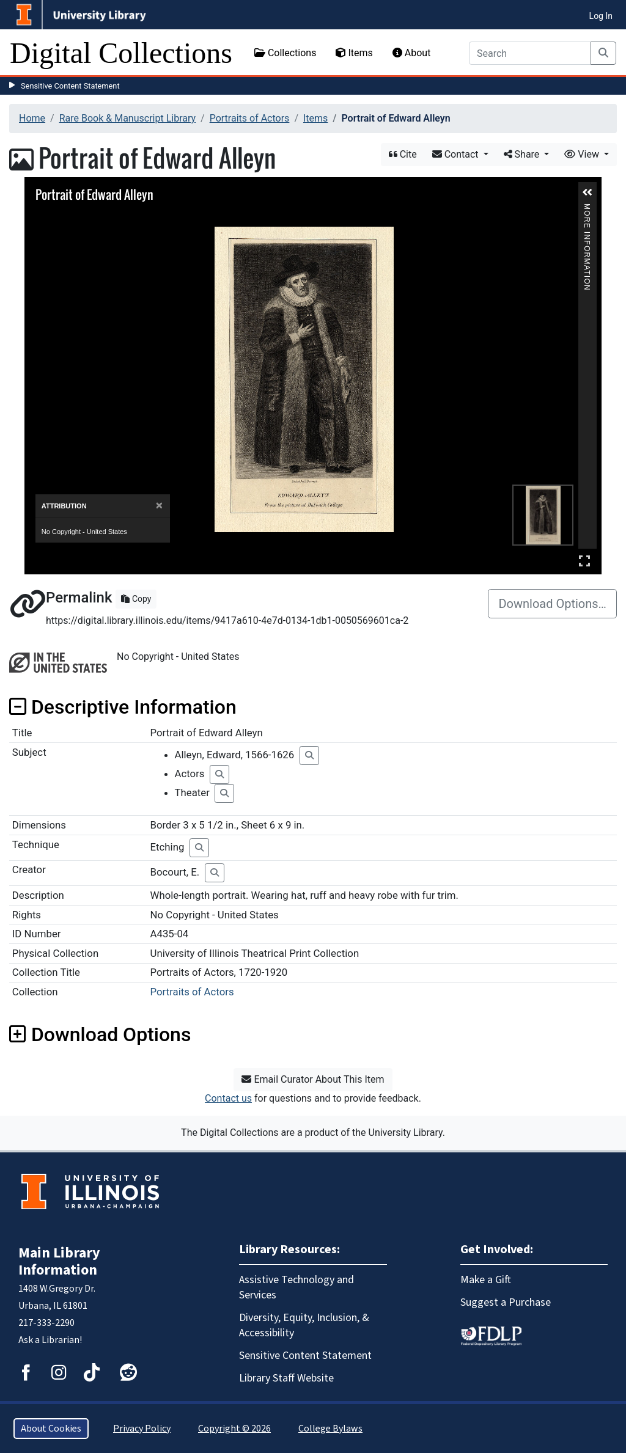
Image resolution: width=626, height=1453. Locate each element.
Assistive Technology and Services (296, 1287)
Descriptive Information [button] (123, 707)
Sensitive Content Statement (70, 85)
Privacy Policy (142, 1428)
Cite (403, 154)
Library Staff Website (286, 1378)
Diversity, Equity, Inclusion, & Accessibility (304, 1325)
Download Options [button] (100, 1034)
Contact (456, 154)
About (411, 53)
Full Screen (584, 560)
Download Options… (552, 603)
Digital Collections (121, 53)
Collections (285, 53)
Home (32, 118)
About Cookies (51, 1428)
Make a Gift (485, 1279)
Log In (601, 16)
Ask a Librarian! (50, 1340)
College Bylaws (330, 1428)
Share (523, 154)
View (583, 154)
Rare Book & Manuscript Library (127, 118)
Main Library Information (59, 1261)
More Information (587, 208)
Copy (136, 599)
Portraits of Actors (250, 118)
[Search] (530, 53)
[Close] (159, 505)
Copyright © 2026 (234, 1428)
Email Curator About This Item (312, 1079)
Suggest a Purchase (505, 1302)
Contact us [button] (228, 1098)
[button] (587, 192)
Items (354, 53)
